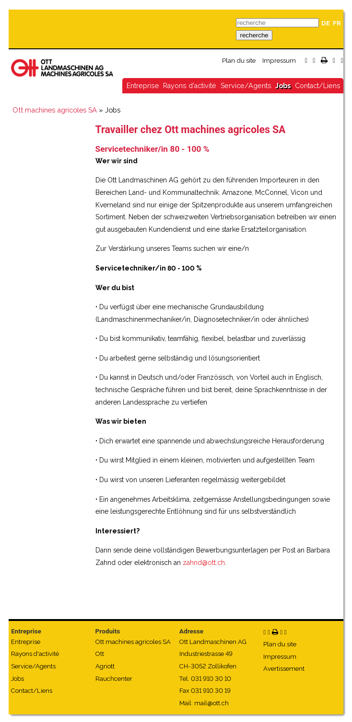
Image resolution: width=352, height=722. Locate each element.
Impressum (279, 60)
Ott (99, 653)
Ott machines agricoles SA (54, 110)
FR (337, 23)
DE (325, 23)
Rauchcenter (113, 678)
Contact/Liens (317, 86)
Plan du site (239, 60)
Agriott (105, 666)
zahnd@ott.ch (204, 562)
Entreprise (143, 86)
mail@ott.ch (211, 703)
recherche (254, 35)
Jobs (283, 86)
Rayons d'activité (189, 86)
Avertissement (284, 668)
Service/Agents (246, 86)
